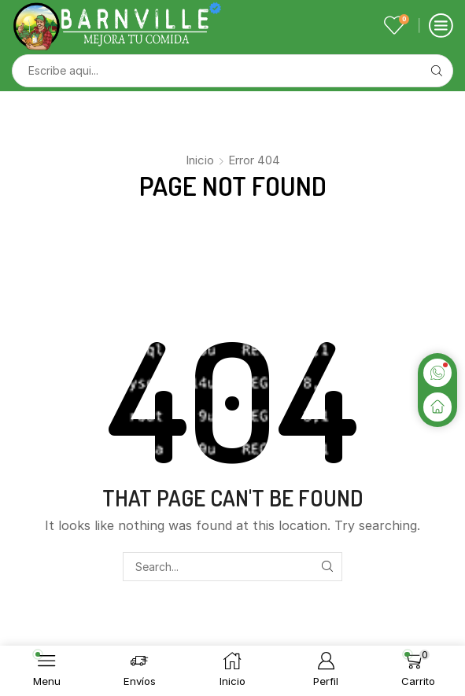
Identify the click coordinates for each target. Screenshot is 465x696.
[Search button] (436, 71)
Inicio (200, 160)
